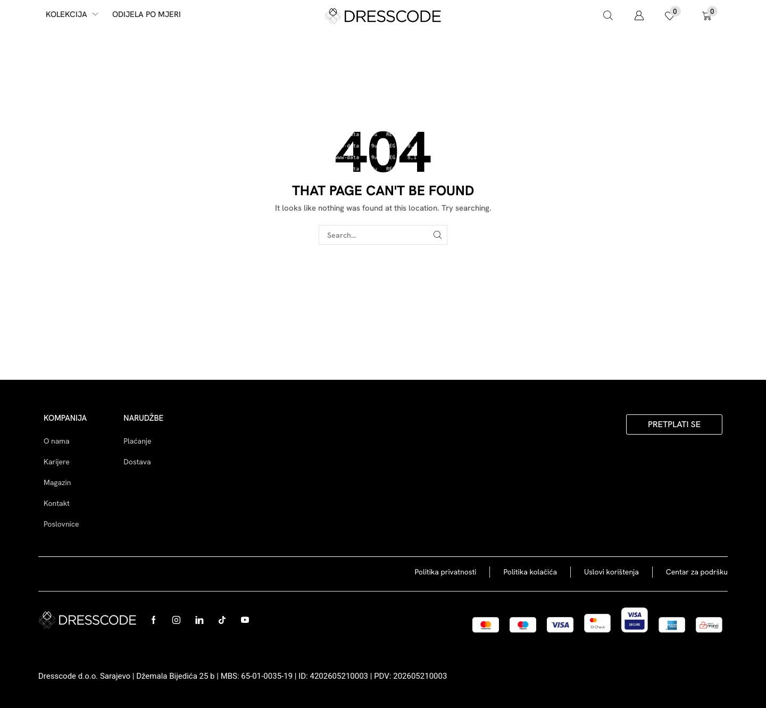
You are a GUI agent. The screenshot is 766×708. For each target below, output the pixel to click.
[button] (608, 16)
